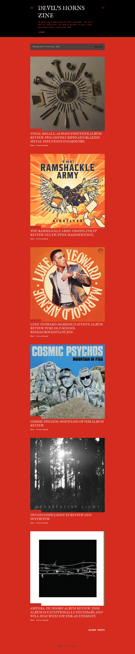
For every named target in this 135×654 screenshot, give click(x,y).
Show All (98, 47)
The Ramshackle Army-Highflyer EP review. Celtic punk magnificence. (63, 233)
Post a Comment (42, 145)
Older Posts (97, 630)
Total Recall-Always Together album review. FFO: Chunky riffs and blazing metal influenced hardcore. (66, 137)
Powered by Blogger (67, 646)
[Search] (103, 7)
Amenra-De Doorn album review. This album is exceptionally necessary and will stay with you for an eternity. (66, 612)
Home (42, 32)
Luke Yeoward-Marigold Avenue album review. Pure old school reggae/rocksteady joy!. (66, 328)
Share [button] (32, 145)
